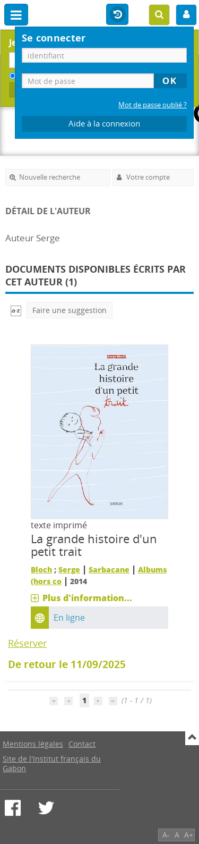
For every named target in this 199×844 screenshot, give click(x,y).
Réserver (27, 643)
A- (166, 835)
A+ (188, 835)
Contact (82, 744)
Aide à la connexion (104, 123)
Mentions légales (33, 744)
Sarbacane (109, 569)
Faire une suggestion (69, 310)
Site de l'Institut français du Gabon (52, 763)
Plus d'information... (87, 598)
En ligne (69, 617)
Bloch (41, 569)
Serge (69, 569)
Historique (117, 15)
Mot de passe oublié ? (152, 104)
